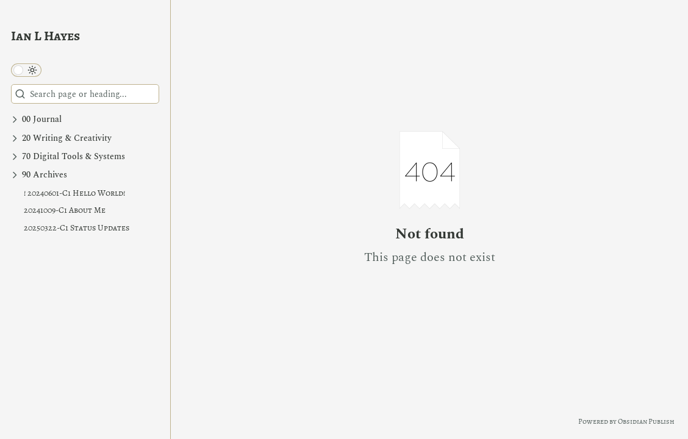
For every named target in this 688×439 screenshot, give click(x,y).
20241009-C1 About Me (65, 210)
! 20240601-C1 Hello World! (74, 193)
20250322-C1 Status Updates (76, 228)
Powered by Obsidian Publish (626, 421)
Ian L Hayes (45, 36)
